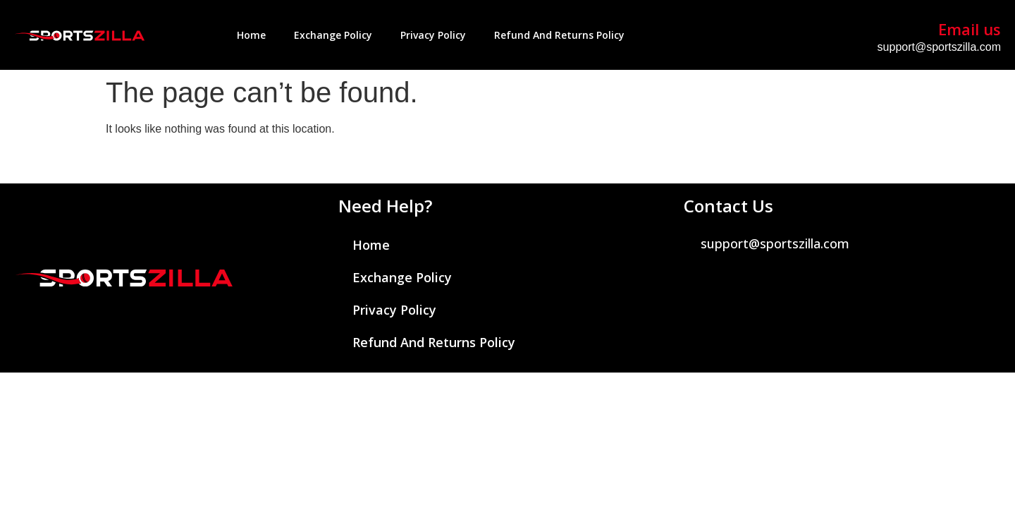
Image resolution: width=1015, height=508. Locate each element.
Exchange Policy (333, 35)
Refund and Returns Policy (559, 35)
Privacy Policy (433, 35)
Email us (969, 29)
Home (251, 35)
